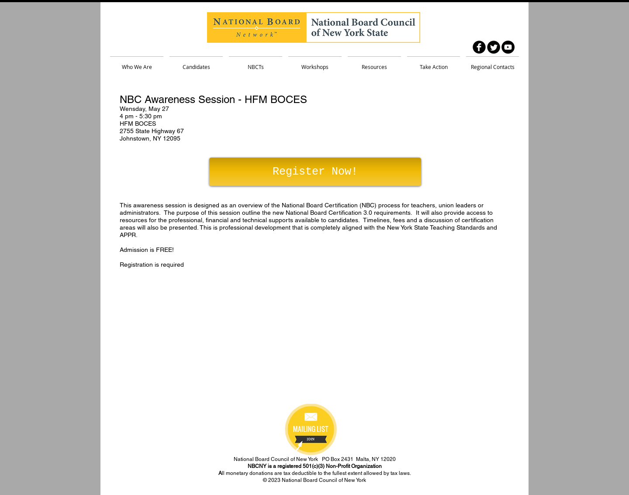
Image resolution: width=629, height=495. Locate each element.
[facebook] (479, 47)
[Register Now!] (315, 172)
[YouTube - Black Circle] (508, 47)
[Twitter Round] (493, 47)
